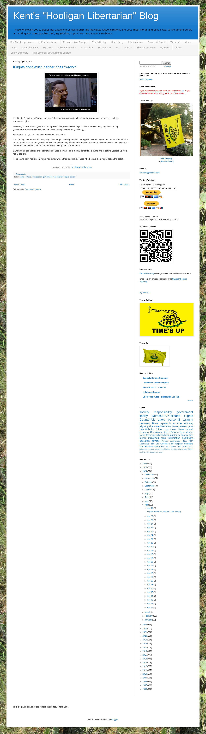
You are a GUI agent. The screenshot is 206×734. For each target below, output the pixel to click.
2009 (145, 678)
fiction (161, 446)
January (148, 620)
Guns (188, 42)
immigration (174, 438)
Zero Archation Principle (75, 42)
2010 (145, 674)
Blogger (114, 719)
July (147, 493)
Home (71, 185)
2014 (145, 659)
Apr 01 (150, 607)
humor (142, 438)
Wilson (190, 449)
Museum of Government (173, 449)
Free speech (37, 177)
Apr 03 (150, 600)
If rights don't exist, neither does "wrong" (45, 67)
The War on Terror (146, 47)
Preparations (86, 47)
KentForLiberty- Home (21, 42)
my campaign (177, 444)
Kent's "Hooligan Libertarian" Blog (86, 15)
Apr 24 (150, 535)
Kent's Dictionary (146, 273)
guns (190, 426)
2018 (145, 643)
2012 (145, 666)
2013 (145, 662)
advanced (167, 66)
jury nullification (163, 444)
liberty (143, 416)
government (47, 177)
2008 (145, 681)
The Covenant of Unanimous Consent (52, 52)
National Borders (29, 47)
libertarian (165, 426)
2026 (145, 463)
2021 (145, 632)
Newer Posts (19, 185)
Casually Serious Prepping (155, 378)
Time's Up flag (99, 42)
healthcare (187, 438)
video (141, 446)
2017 (145, 647)
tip (183, 91)
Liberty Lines (176, 446)
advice (22, 177)
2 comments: (21, 174)
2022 (145, 628)
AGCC (185, 446)
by (151, 66)
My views (48, 47)
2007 (145, 685)
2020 (145, 636)
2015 (145, 655)
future (175, 426)
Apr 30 (150, 508)
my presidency (158, 449)
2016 (145, 651)
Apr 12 (150, 573)
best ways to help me (82, 167)
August (148, 490)
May (147, 501)
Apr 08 (150, 584)
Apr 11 (150, 577)
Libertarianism (135, 42)
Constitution (156, 432)
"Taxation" (175, 42)
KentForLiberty (167, 161)
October (148, 482)
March (148, 612)
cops (166, 429)
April (147, 505)
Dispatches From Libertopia (156, 383)
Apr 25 (150, 531)
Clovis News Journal (181, 429)
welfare (189, 435)
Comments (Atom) (33, 189)
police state (153, 426)
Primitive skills (151, 446)
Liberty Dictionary (19, 52)
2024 (145, 471)
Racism (128, 47)
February (149, 616)
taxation (183, 426)
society (72, 177)
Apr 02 (150, 603)
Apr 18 (150, 554)
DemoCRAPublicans (166, 416)
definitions (188, 444)
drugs (167, 432)
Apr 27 (150, 524)
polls (185, 449)
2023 (145, 624)
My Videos (144, 292)
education (144, 441)
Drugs (14, 47)
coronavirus (175, 441)
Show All (190, 400)
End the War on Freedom (154, 387)
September (150, 486)
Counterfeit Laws (152, 419)
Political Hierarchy (66, 47)
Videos (178, 47)
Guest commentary (156, 452)
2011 (145, 670)
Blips (184, 441)
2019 (145, 640)
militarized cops (157, 438)
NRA (191, 441)
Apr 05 (150, 592)
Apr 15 (150, 565)
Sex (118, 47)
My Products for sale (48, 42)
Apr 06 (150, 588)
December (149, 474)
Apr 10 (150, 581)
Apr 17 (150, 558)
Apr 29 (150, 516)
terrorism (150, 435)
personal (174, 419)
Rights (66, 177)
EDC (167, 446)
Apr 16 (150, 562)
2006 (145, 689)
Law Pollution (146, 429)
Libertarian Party (146, 444)
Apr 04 (150, 596)
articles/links (162, 435)
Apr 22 (150, 543)
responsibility (58, 177)
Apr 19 (150, 550)
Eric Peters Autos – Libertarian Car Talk (161, 397)
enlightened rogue (151, 392)
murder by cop (177, 435)
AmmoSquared (145, 79)
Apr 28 (150, 520)
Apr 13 (150, 569)
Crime (28, 177)
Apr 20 (150, 546)
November (149, 478)
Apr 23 (150, 539)
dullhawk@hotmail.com (149, 173)
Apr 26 (150, 527)
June (147, 497)
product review (144, 452)
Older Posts (124, 185)
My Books (165, 47)
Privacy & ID (104, 47)
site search (143, 66)
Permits (165, 441)
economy (144, 432)
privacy (155, 441)
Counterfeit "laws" (156, 42)
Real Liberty (117, 42)
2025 (145, 467)
